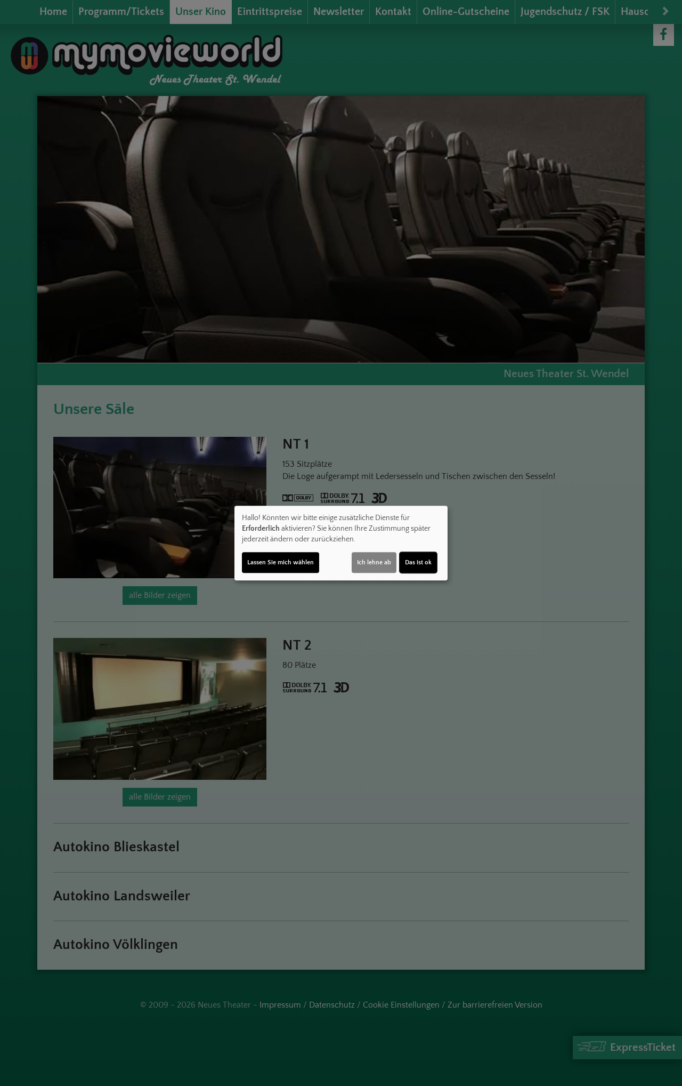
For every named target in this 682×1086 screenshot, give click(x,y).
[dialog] (341, 543)
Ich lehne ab (374, 562)
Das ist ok (418, 562)
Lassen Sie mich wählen (280, 562)
